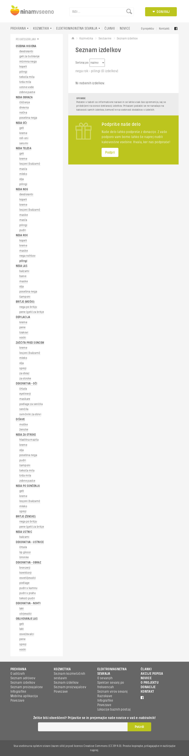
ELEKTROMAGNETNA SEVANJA (76, 28)
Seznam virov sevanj (112, 692)
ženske (23, 429)
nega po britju (28, 307)
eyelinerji (25, 393)
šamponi (24, 296)
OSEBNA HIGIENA (26, 46)
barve (23, 276)
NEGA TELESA (23, 148)
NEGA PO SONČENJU (28, 486)
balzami (24, 271)
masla (23, 169)
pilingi (23, 71)
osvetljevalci (27, 578)
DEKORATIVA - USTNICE (30, 542)
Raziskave (104, 696)
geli (21, 128)
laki (21, 608)
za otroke (25, 378)
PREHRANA (18, 28)
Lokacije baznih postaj (114, 709)
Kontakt (164, 28)
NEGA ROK (22, 235)
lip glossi (25, 552)
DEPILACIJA (23, 317)
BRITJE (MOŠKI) (25, 301)
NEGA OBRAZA (24, 97)
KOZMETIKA (41, 28)
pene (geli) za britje (31, 312)
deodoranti (26, 51)
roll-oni (23, 138)
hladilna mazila (29, 439)
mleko (23, 174)
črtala (23, 388)
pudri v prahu (27, 593)
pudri (22, 230)
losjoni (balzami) (29, 163)
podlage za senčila (31, 404)
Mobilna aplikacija (24, 696)
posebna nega (28, 117)
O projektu (147, 28)
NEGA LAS (21, 266)
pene (22, 327)
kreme (23, 133)
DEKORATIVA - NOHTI (28, 603)
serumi (23, 143)
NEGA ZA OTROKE (26, 434)
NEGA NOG (22, 189)
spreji (23, 368)
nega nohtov (27, 255)
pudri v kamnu (28, 588)
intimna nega (28, 61)
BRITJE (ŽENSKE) (26, 516)
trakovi (23, 332)
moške (23, 424)
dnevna (24, 107)
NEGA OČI (21, 123)
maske (23, 215)
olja (21, 179)
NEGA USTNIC (24, 532)
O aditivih (17, 674)
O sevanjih (105, 678)
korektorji (25, 572)
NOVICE (125, 28)
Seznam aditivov (22, 678)
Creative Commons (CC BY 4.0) (102, 746)
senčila (23, 409)
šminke (24, 557)
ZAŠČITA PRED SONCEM (30, 342)
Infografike (18, 692)
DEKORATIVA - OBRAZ (28, 562)
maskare (24, 399)
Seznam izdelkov (22, 683)
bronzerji (24, 567)
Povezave (17, 700)
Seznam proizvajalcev (26, 687)
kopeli (23, 66)
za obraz (24, 373)
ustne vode (26, 87)
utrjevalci (25, 613)
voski (22, 337)
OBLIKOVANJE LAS (27, 618)
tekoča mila (26, 77)
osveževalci (26, 634)
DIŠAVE (20, 419)
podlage (24, 583)
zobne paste (27, 92)
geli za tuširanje (29, 56)
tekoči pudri (27, 598)
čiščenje (24, 102)
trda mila (25, 82)
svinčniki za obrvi (30, 414)
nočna (23, 112)
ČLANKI (109, 28)
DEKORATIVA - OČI (26, 383)
